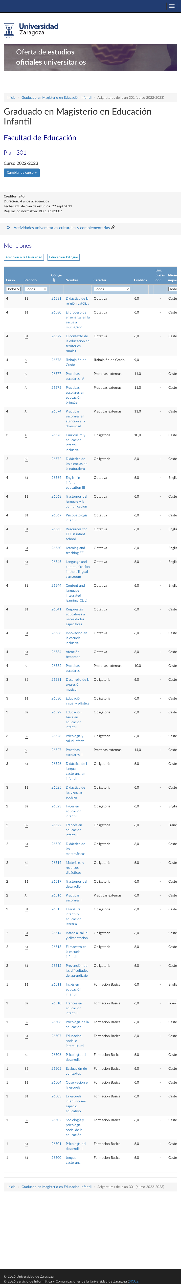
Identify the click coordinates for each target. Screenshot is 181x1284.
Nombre (72, 280)
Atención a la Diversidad (23, 257)
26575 (56, 387)
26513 (56, 947)
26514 (56, 933)
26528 (56, 736)
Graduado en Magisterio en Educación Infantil (56, 97)
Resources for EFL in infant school (76, 534)
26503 (56, 1096)
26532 (56, 666)
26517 (56, 881)
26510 (56, 1003)
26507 (56, 1036)
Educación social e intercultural (75, 1041)
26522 (56, 825)
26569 (56, 478)
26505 (56, 1068)
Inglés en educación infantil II (73, 811)
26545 (56, 562)
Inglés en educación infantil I (73, 989)
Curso (10, 280)
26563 (56, 529)
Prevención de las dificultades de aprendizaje (77, 970)
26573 (56, 435)
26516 (56, 895)
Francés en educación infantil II (74, 830)
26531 (56, 679)
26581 (56, 298)
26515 (56, 909)
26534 (56, 652)
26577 (56, 374)
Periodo (30, 280)
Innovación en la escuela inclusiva (76, 638)
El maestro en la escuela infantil (76, 952)
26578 (56, 360)
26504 (56, 1082)
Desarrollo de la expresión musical (78, 684)
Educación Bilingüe (63, 257)
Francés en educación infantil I (74, 1008)
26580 (56, 312)
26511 (56, 984)
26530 (56, 698)
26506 (56, 1055)
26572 (56, 459)
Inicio (11, 97)
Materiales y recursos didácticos (75, 867)
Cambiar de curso (22, 172)
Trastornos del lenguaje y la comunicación (76, 501)
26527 (56, 750)
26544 (56, 585)
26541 (56, 609)
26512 (56, 966)
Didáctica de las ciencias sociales (75, 792)
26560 (56, 548)
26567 (56, 515)
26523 (56, 806)
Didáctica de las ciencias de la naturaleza (76, 464)
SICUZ (133, 1281)
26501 (56, 1144)
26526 (56, 764)
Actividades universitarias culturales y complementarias (62, 228)
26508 (56, 1022)
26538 (56, 633)
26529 (56, 712)
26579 (56, 336)
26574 (56, 411)
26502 (56, 1120)
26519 (56, 863)
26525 (56, 787)
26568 (56, 496)
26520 (56, 844)
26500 (56, 1158)
